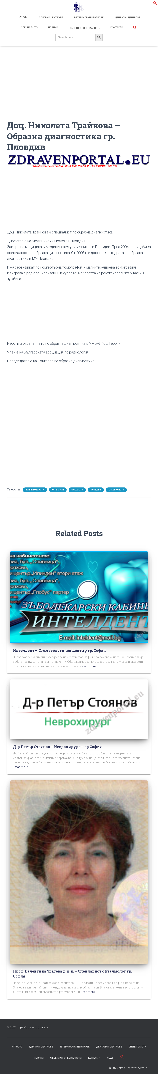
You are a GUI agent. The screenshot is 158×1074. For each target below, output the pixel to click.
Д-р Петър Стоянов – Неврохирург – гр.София (57, 746)
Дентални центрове (127, 17)
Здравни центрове (50, 17)
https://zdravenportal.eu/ (32, 1027)
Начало (23, 17)
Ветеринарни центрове (89, 17)
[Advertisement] (79, 92)
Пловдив (96, 490)
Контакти (116, 27)
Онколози (77, 490)
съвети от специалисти (66, 1057)
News (110, 1057)
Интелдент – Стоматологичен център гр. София (59, 650)
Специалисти (29, 27)
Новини (53, 27)
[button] (155, 4)
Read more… (89, 666)
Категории (58, 490)
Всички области (35, 490)
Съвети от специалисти (84, 28)
